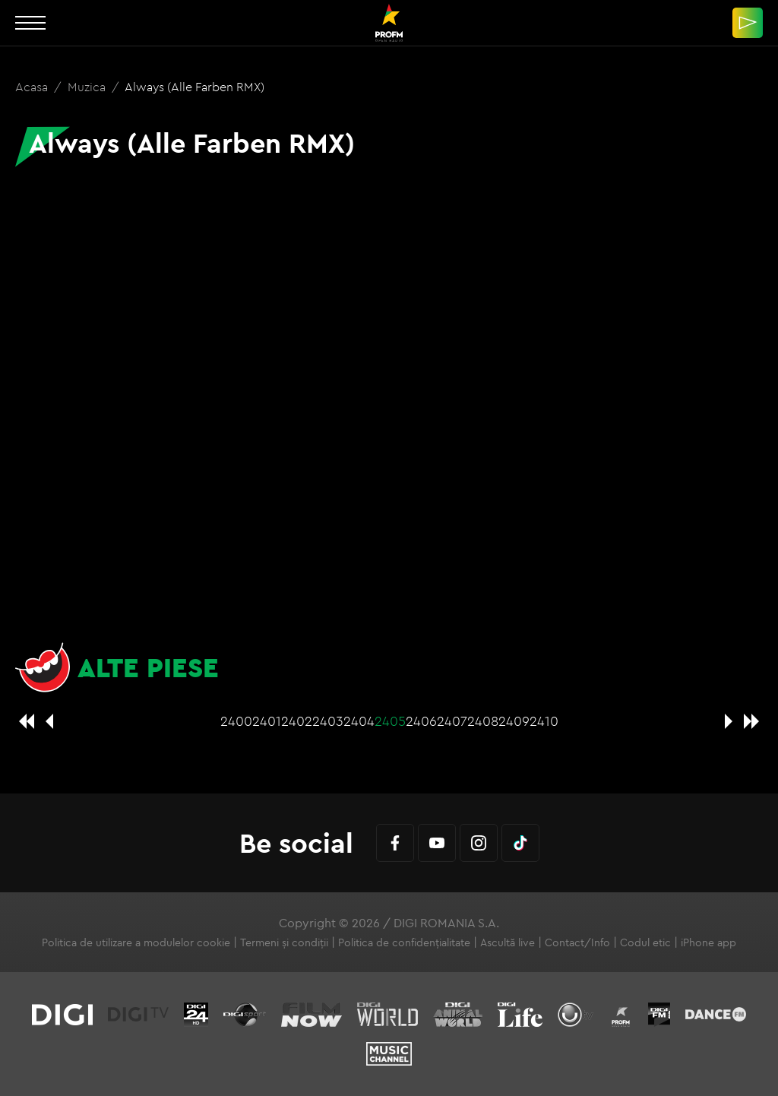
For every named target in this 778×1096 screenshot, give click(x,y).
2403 (327, 721)
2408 (482, 721)
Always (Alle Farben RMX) (194, 86)
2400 (236, 721)
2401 (266, 721)
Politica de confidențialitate (404, 942)
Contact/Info (577, 942)
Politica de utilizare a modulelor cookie (136, 942)
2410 (544, 721)
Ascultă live (507, 942)
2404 (359, 721)
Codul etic (645, 942)
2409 (514, 721)
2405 (390, 721)
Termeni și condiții (284, 942)
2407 (452, 721)
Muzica (88, 86)
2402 (296, 721)
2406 (421, 721)
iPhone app (708, 942)
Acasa (33, 86)
